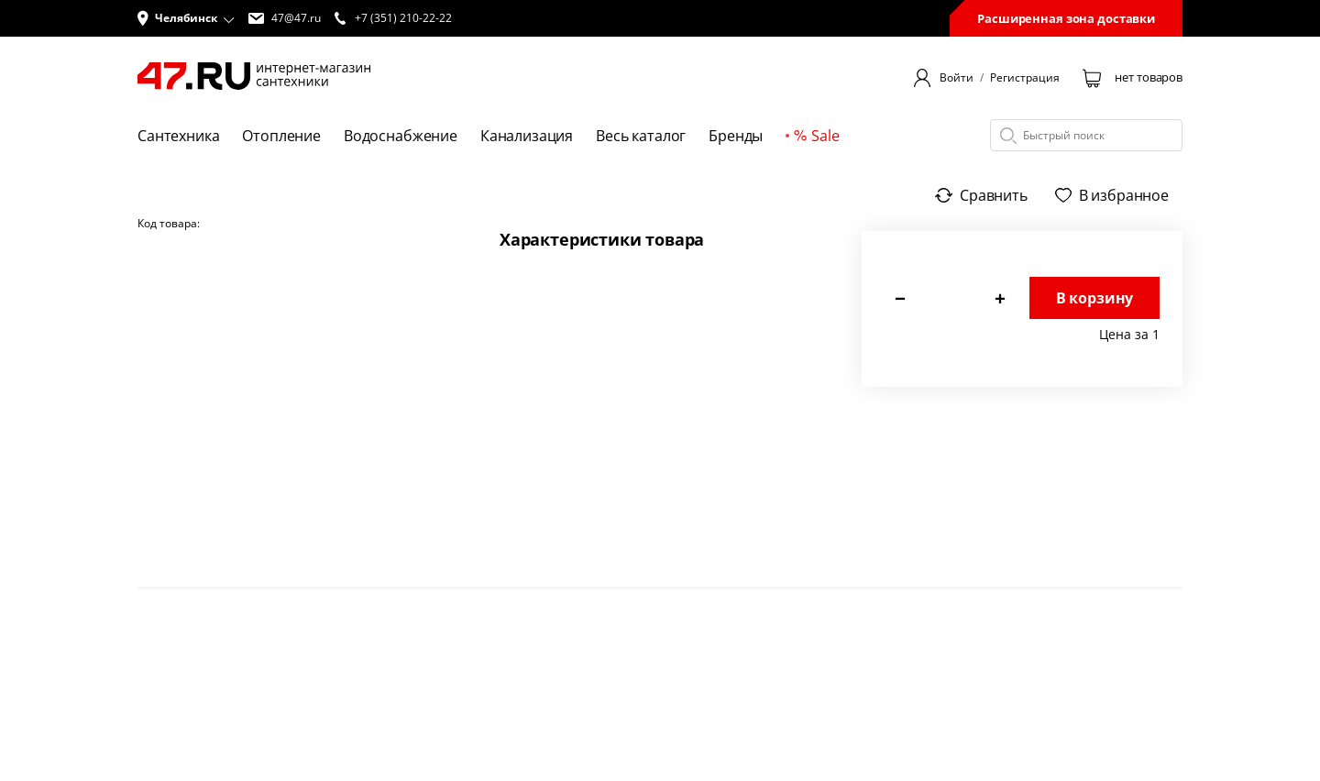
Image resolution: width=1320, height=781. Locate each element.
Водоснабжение (400, 136)
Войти (957, 78)
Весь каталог (641, 136)
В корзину (1095, 298)
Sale (816, 136)
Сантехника (178, 136)
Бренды (736, 136)
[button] (186, 18)
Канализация (526, 136)
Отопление (281, 136)
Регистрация (1025, 78)
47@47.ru (284, 18)
